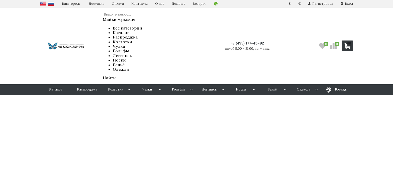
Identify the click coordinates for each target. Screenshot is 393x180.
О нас (159, 4)
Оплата (118, 4)
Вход (347, 4)
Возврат (199, 4)
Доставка (96, 4)
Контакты (139, 4)
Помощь (178, 4)
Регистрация (320, 4)
